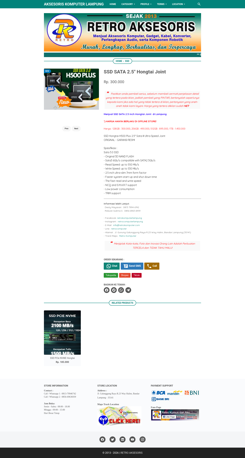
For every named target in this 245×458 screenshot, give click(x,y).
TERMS (160, 4)
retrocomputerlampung (130, 221)
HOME (113, 4)
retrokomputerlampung (129, 218)
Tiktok (137, 275)
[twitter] (114, 290)
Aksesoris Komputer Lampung (74, 4)
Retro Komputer (127, 235)
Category (127, 4)
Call (152, 266)
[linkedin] (122, 439)
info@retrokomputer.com (126, 225)
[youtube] (132, 439)
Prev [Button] (66, 128)
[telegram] (128, 290)
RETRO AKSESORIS (132, 452)
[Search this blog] (199, 4)
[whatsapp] (121, 290)
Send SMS (132, 266)
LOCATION (177, 4)
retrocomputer (119, 228)
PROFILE (144, 4)
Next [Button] (76, 128)
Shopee (125, 275)
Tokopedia (111, 275)
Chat (111, 266)
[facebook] (107, 290)
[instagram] (142, 439)
